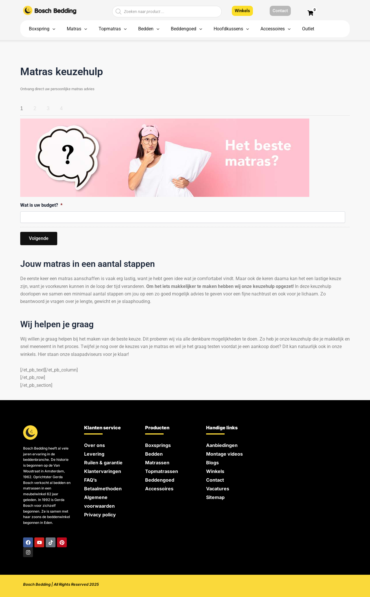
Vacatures (217, 488)
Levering (94, 454)
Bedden (154, 454)
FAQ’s (90, 480)
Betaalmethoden (103, 488)
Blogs (212, 462)
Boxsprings (158, 445)
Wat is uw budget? (41, 205)
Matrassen (157, 462)
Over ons (94, 445)
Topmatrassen (161, 471)
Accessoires (159, 488)
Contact (215, 480)
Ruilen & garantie (103, 462)
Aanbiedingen (222, 445)
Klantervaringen (102, 471)
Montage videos (224, 454)
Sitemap (215, 497)
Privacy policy (100, 514)
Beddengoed (159, 480)
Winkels (215, 471)
